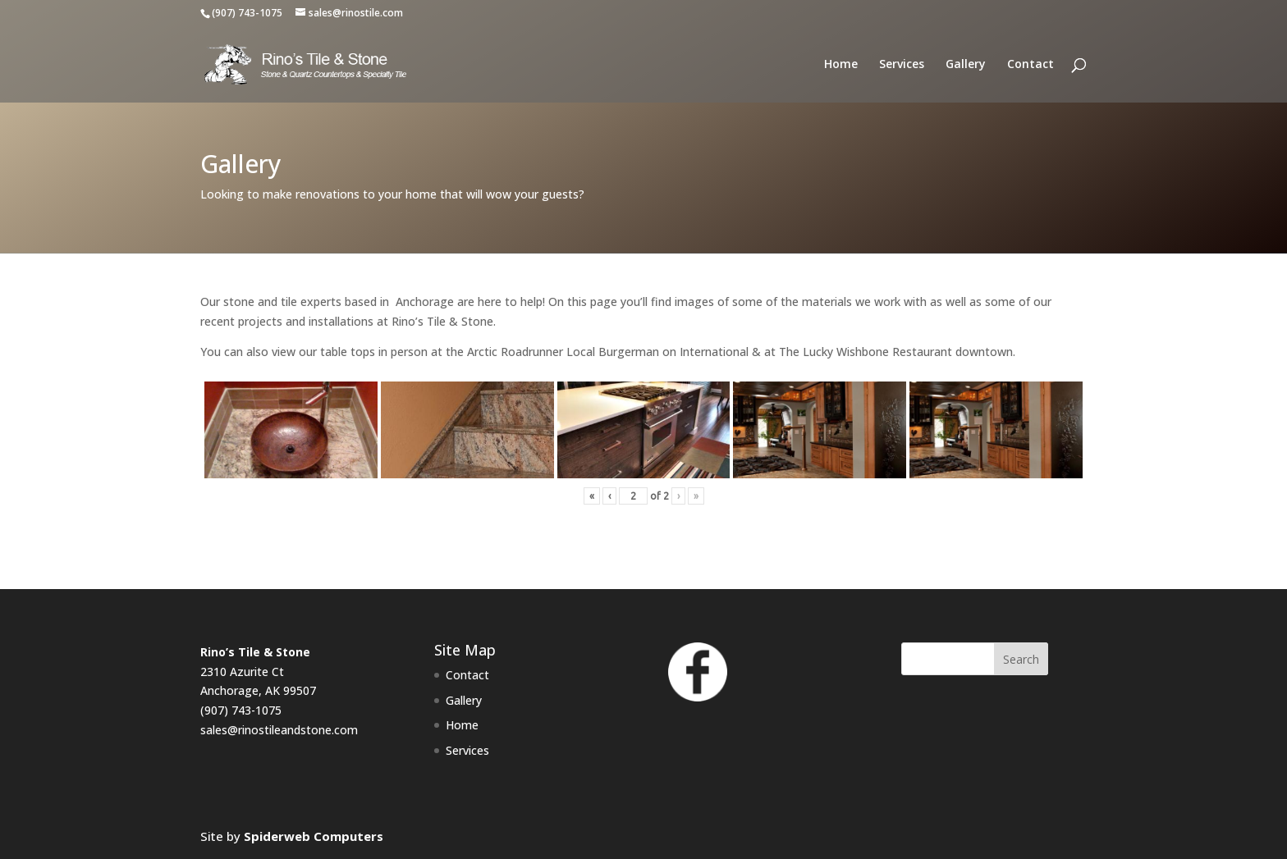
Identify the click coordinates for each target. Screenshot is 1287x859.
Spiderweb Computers (313, 836)
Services (901, 64)
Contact (1030, 64)
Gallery (966, 64)
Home (841, 64)
